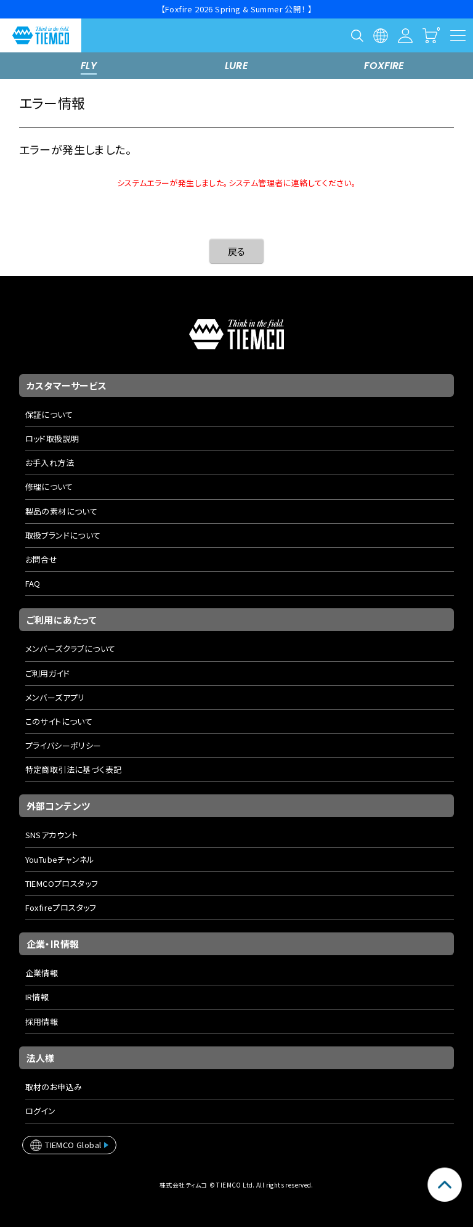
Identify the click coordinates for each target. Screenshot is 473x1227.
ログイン (40, 1111)
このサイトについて (59, 721)
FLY (89, 66)
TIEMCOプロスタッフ (62, 883)
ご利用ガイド (47, 673)
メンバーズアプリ (55, 697)
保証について (49, 414)
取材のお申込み (54, 1087)
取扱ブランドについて (63, 535)
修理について (49, 486)
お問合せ (41, 559)
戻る (237, 251)
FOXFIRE (384, 66)
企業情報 (42, 973)
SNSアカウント (51, 835)
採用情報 (42, 1021)
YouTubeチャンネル (60, 859)
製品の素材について (61, 511)
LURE (237, 66)
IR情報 (37, 997)
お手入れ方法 (49, 462)
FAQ (33, 583)
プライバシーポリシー (63, 745)
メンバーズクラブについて (70, 648)
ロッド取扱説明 (52, 438)
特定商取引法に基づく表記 (73, 769)
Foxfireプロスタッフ (61, 907)
